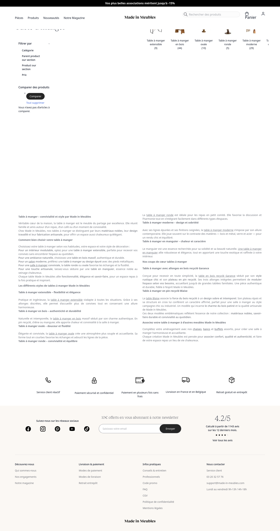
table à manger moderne (218, 230)
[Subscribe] (170, 428)
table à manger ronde (159, 215)
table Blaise (152, 298)
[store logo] (140, 17)
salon (32, 261)
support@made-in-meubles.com (225, 483)
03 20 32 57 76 (215, 476)
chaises (197, 329)
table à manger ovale (61, 333)
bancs (206, 329)
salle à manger (39, 265)
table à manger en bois (67, 318)
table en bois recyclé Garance (217, 275)
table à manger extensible (66, 299)
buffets (218, 329)
